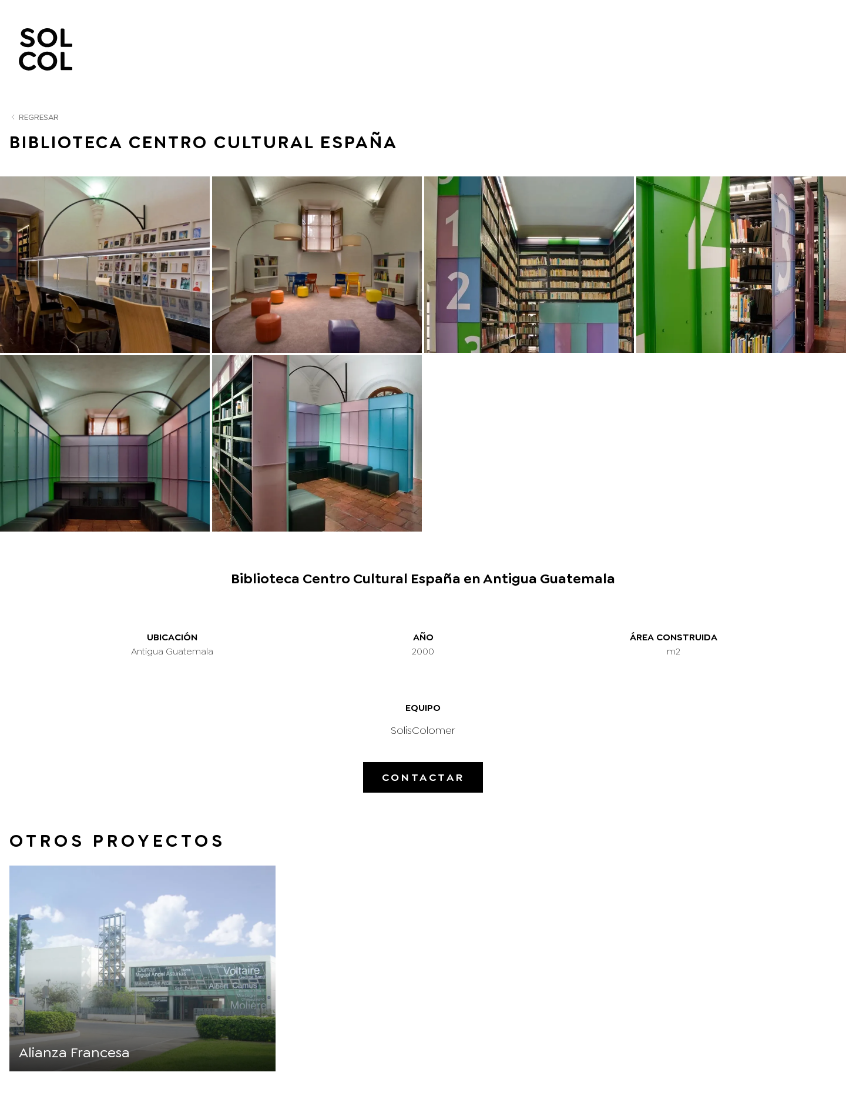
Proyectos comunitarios (585, 49)
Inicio (349, 49)
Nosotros (409, 49)
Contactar (423, 777)
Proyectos (482, 49)
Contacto (803, 49)
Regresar (34, 117)
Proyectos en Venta (712, 49)
